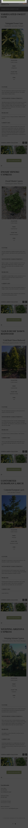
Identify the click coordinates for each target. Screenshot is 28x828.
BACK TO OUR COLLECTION (14, 160)
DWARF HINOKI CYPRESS (10, 173)
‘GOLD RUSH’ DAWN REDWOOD (12, 332)
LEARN (9, 821)
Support (18, 821)
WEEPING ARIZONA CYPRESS (12, 630)
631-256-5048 (4, 790)
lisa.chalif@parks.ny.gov (6, 791)
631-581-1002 (4, 797)
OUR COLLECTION (21, 820)
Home (4, 820)
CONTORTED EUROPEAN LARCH (12, 482)
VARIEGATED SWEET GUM (13, 15)
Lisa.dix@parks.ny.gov (13, 808)
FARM (13, 821)
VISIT (14, 820)
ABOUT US (9, 820)
